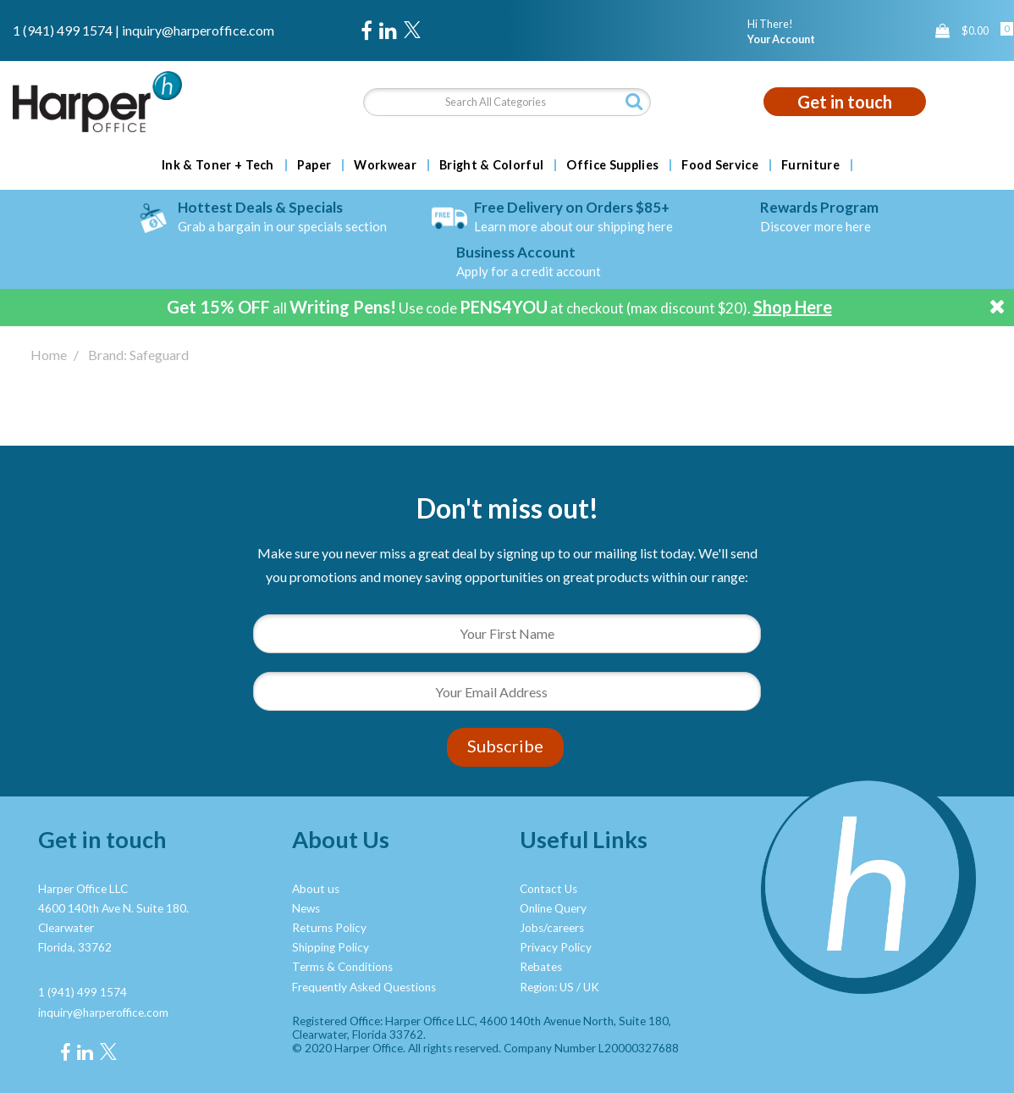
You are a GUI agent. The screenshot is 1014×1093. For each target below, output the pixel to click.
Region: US (547, 987)
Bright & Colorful (491, 165)
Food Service (719, 165)
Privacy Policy (556, 947)
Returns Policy (329, 928)
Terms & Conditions (342, 967)
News (306, 908)
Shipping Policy (330, 947)
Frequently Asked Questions (364, 987)
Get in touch (844, 102)
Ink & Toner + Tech (218, 165)
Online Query (553, 908)
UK (591, 987)
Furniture (810, 165)
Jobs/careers (552, 928)
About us (315, 889)
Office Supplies (612, 165)
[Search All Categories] (506, 102)
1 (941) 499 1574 (63, 30)
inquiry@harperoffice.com (198, 30)
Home (48, 355)
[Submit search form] (634, 101)
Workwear (385, 165)
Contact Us (548, 889)
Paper (314, 165)
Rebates (541, 967)
